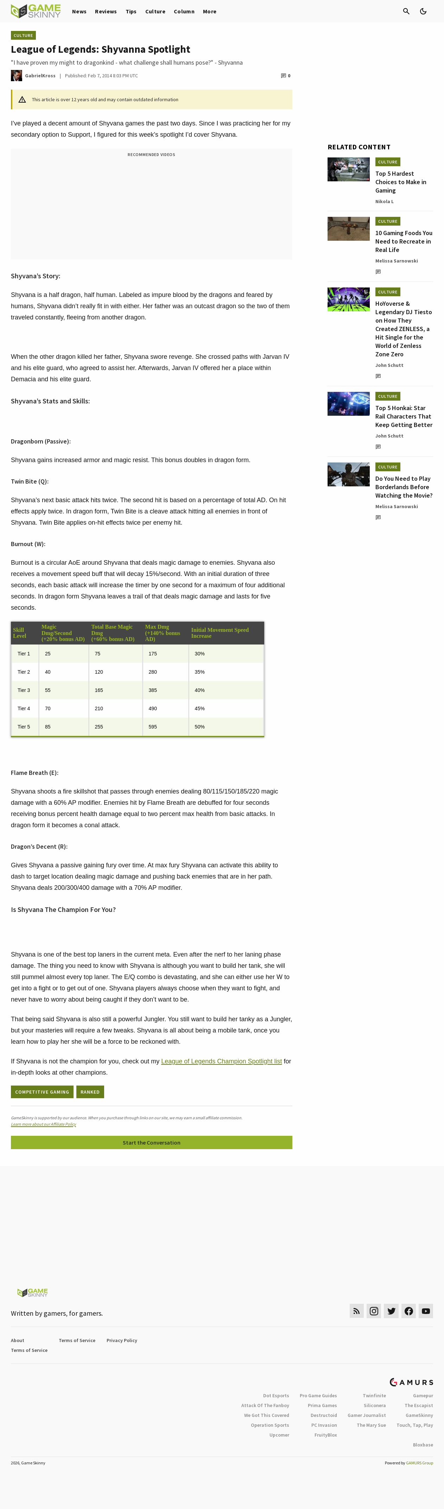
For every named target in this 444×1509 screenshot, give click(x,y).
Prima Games (322, 1405)
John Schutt (389, 365)
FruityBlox (326, 1435)
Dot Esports (276, 1395)
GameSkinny (419, 1415)
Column (184, 11)
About (17, 1340)
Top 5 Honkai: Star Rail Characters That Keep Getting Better (403, 416)
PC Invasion (324, 1425)
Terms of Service (77, 1340)
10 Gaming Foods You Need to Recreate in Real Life (403, 241)
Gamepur (423, 1395)
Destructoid (324, 1415)
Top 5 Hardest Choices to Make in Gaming (400, 181)
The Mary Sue (371, 1425)
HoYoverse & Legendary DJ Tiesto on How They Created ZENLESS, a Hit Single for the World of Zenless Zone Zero (403, 328)
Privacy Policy (122, 1340)
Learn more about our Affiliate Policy (43, 1124)
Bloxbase (423, 1445)
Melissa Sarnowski (396, 261)
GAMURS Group (419, 1462)
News (79, 11)
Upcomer (279, 1435)
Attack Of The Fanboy (265, 1405)
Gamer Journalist (367, 1415)
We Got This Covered (266, 1415)
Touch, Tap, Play (415, 1425)
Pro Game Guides (318, 1395)
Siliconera (375, 1405)
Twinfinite (374, 1395)
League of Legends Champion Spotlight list (221, 1061)
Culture (155, 11)
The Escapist (419, 1405)
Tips (131, 11)
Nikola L (384, 201)
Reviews (106, 11)
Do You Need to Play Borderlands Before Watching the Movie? (404, 486)
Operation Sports (270, 1425)
